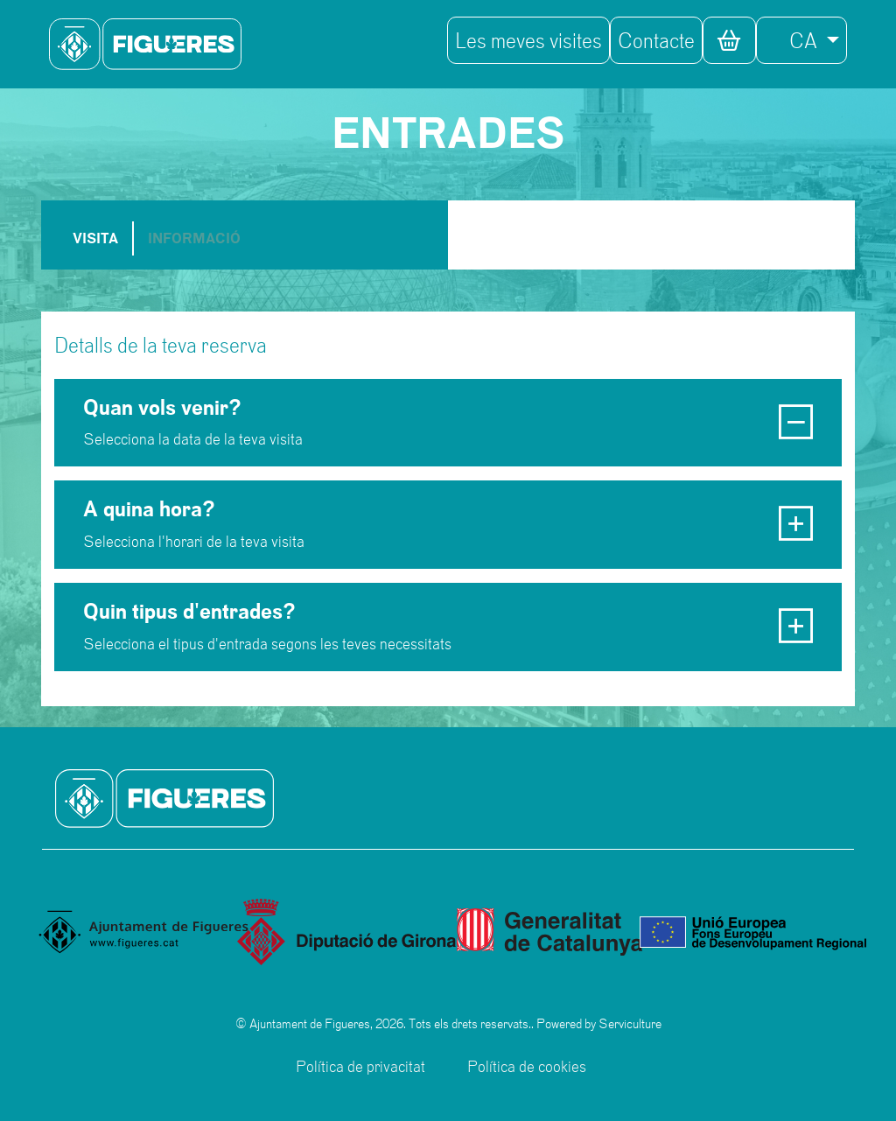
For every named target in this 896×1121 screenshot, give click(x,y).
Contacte (656, 40)
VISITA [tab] (95, 238)
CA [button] (793, 40)
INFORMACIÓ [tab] (194, 238)
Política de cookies (526, 1066)
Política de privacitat (360, 1066)
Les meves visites (528, 40)
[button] (729, 40)
